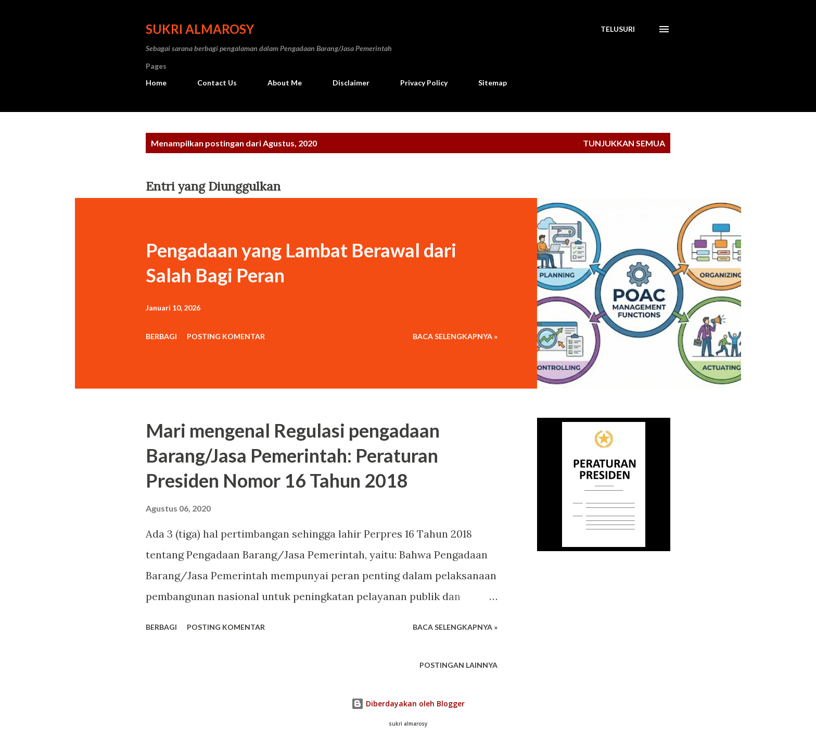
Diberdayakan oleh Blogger (408, 703)
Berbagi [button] (161, 336)
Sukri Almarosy (200, 28)
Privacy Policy (424, 82)
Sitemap (492, 82)
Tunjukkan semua (624, 143)
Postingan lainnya (458, 665)
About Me (284, 82)
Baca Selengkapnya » (455, 336)
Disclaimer (351, 82)
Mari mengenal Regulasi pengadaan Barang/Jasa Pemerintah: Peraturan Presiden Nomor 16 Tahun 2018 (293, 455)
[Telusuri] (618, 29)
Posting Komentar (226, 336)
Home (156, 82)
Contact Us (217, 82)
